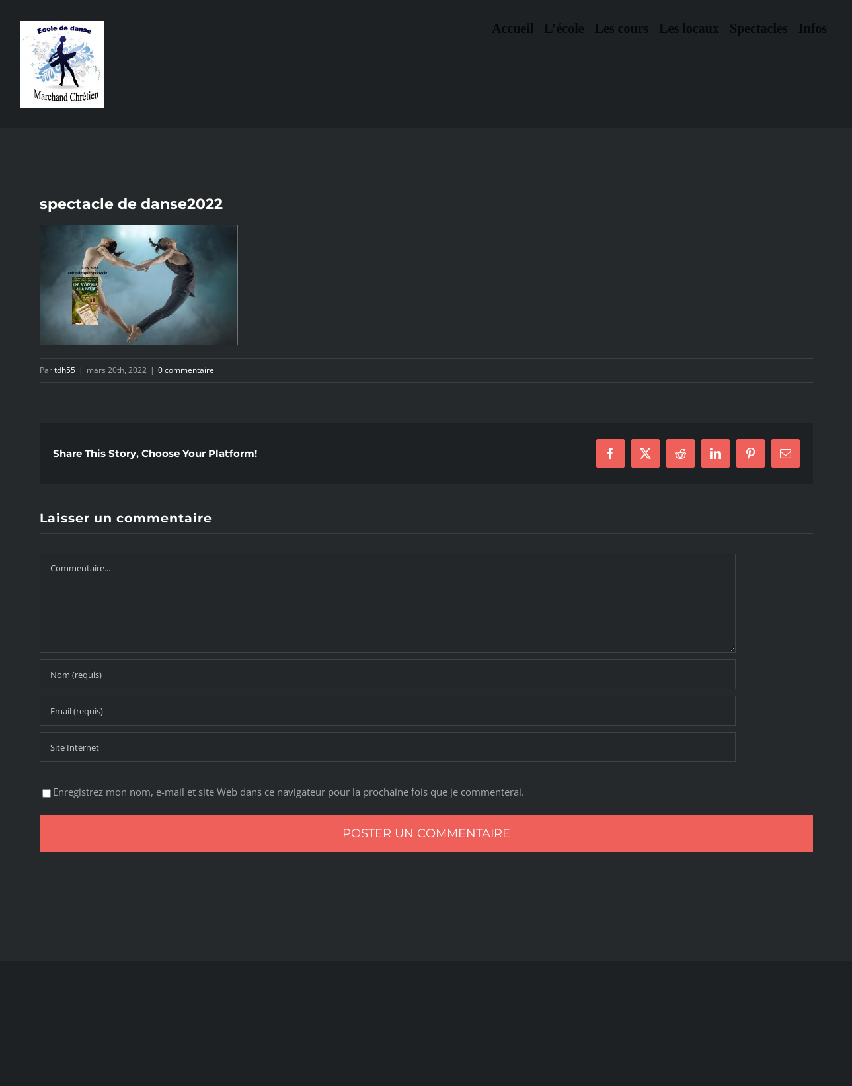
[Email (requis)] (388, 711)
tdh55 (64, 370)
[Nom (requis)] (388, 674)
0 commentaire (186, 370)
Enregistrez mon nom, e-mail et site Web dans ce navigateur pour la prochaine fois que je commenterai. (288, 791)
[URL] (388, 747)
